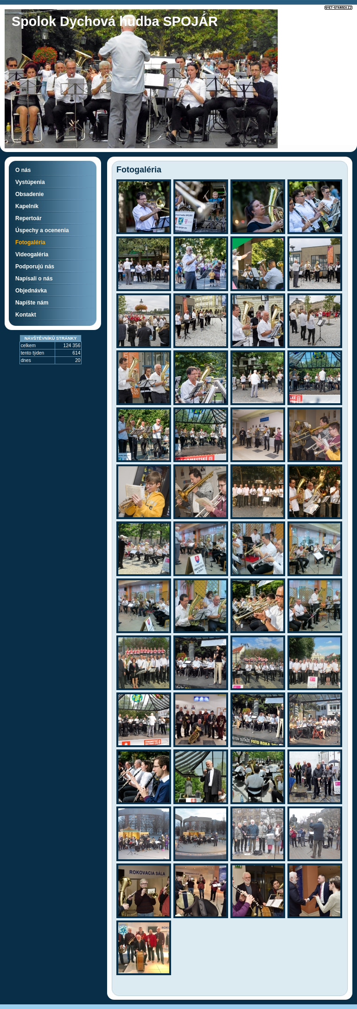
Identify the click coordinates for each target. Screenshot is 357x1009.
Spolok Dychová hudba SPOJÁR (115, 21)
